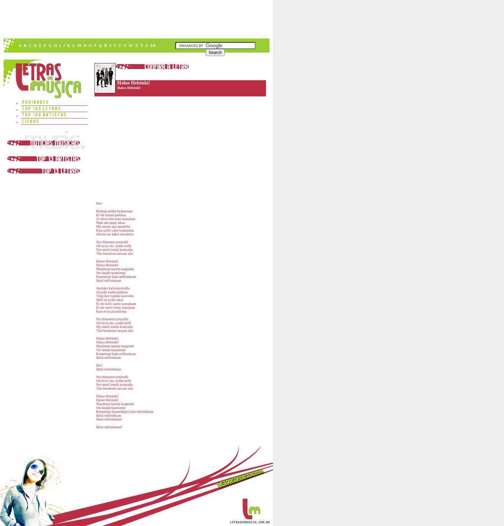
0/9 (152, 45)
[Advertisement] (136, 19)
